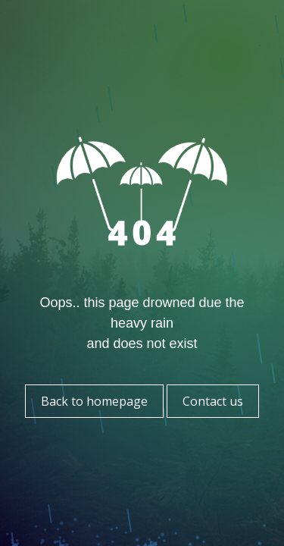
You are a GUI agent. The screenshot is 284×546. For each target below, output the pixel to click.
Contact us (213, 401)
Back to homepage (94, 401)
